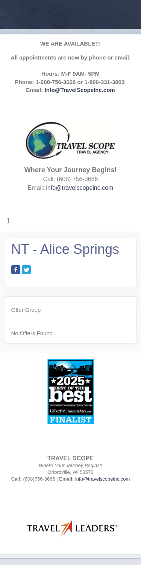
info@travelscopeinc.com (79, 188)
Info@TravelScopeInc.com (80, 90)
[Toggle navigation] (8, 223)
